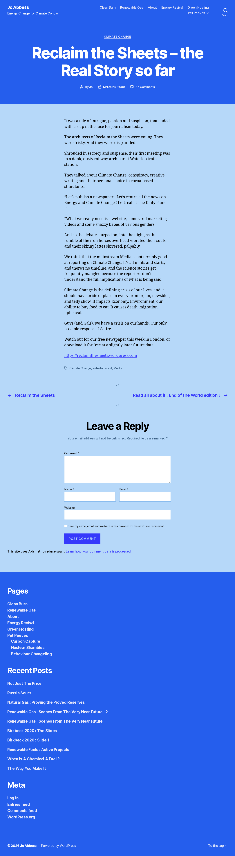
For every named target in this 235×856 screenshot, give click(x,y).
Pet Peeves (196, 13)
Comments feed (22, 810)
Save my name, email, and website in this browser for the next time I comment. (116, 526)
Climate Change (117, 36)
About (152, 7)
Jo (91, 87)
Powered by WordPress (58, 846)
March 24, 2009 (114, 87)
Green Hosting (198, 7)
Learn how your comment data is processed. (98, 551)
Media (118, 368)
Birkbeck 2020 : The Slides (32, 730)
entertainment (102, 368)
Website (69, 507)
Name (69, 489)
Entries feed (18, 804)
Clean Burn (107, 7)
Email (124, 489)
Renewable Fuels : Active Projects (38, 749)
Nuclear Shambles (28, 647)
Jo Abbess (18, 7)
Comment (71, 453)
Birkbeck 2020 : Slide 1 (28, 740)
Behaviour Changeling (31, 654)
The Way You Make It (26, 768)
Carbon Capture (25, 641)
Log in (12, 798)
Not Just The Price (24, 683)
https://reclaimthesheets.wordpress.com (100, 355)
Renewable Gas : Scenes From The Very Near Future (55, 721)
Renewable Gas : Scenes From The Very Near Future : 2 (57, 712)
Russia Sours (19, 693)
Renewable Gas (131, 7)
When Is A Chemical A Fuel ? (33, 759)
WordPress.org (21, 817)
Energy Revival (172, 7)
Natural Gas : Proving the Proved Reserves (46, 702)
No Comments (145, 87)
